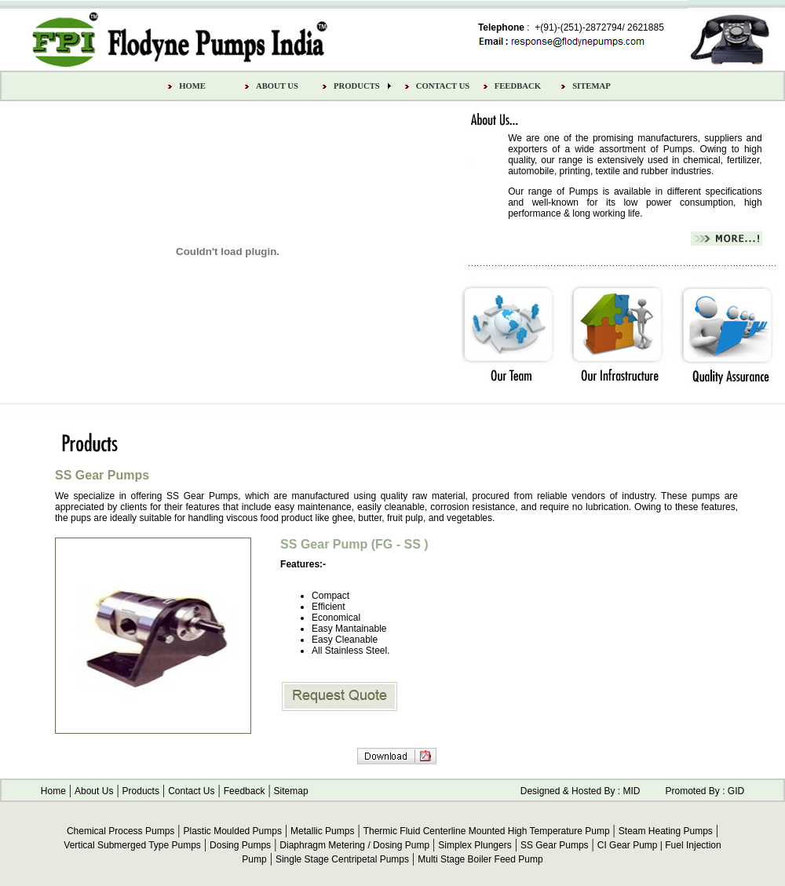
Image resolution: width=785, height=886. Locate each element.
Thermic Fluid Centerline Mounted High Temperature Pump (486, 831)
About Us (94, 791)
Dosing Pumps (240, 845)
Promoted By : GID (704, 791)
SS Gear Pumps (554, 845)
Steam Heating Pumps (666, 831)
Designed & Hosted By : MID (580, 791)
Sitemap (291, 791)
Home (53, 791)
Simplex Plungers (474, 845)
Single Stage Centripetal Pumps (342, 859)
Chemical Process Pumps (120, 831)
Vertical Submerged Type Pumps (132, 845)
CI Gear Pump (627, 845)
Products (140, 791)
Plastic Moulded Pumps (233, 831)
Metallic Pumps (322, 831)
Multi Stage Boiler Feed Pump (480, 859)
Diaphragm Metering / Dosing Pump (354, 845)
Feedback (244, 791)
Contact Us (191, 791)
